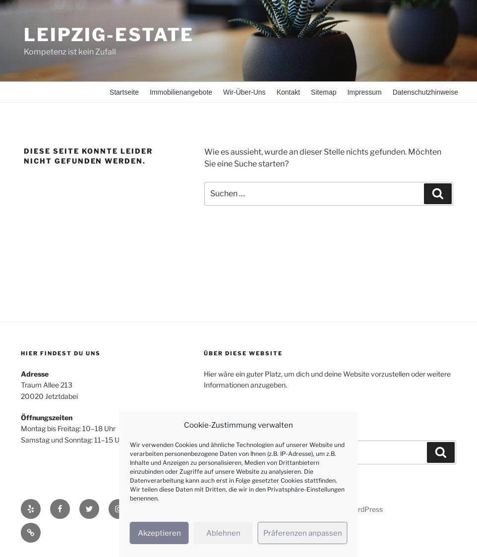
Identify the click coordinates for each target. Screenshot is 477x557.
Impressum (364, 92)
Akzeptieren (159, 533)
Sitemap (323, 92)
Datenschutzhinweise (425, 92)
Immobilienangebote (181, 92)
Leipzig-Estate (109, 35)
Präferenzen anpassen (302, 533)
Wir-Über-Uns (244, 92)
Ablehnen (223, 533)
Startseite (124, 92)
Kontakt (288, 92)
